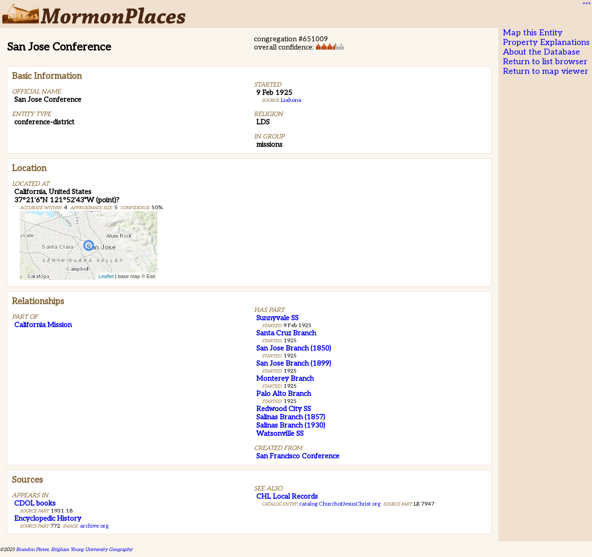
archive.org (94, 526)
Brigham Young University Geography (91, 549)
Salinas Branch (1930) (290, 425)
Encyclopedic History (47, 518)
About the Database (541, 52)
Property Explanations (546, 42)
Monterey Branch (285, 378)
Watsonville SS (280, 433)
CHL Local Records (287, 496)
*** (585, 5)
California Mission (43, 325)
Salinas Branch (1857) (290, 417)
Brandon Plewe (32, 549)
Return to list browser (545, 62)
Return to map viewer (545, 71)
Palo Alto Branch (283, 394)
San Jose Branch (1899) (293, 363)
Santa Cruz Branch (286, 333)
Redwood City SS (283, 409)
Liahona (291, 100)
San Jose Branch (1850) (293, 348)
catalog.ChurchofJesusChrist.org (339, 504)
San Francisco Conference (297, 456)
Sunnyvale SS (277, 318)
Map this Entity (533, 33)
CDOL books (35, 503)
